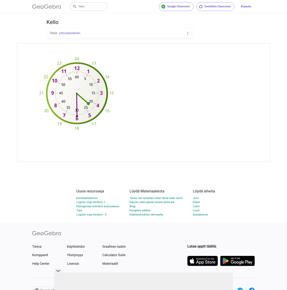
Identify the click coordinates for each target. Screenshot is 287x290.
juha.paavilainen (69, 33)
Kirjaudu (246, 6)
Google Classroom (175, 6)
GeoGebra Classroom (215, 6)
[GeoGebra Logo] (46, 6)
